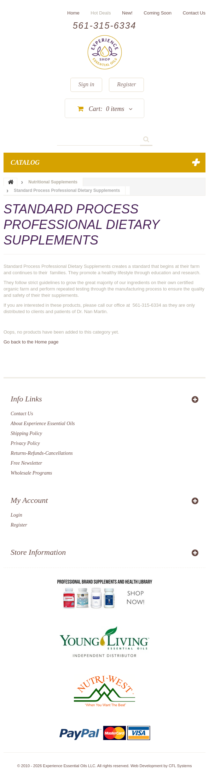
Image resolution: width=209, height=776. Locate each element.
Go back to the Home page (31, 342)
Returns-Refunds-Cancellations (42, 453)
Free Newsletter (26, 463)
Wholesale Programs (31, 473)
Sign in (86, 84)
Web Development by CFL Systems (161, 766)
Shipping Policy (26, 433)
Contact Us (22, 413)
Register (126, 84)
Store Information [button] (38, 552)
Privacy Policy (25, 443)
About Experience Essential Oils (43, 423)
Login (16, 515)
